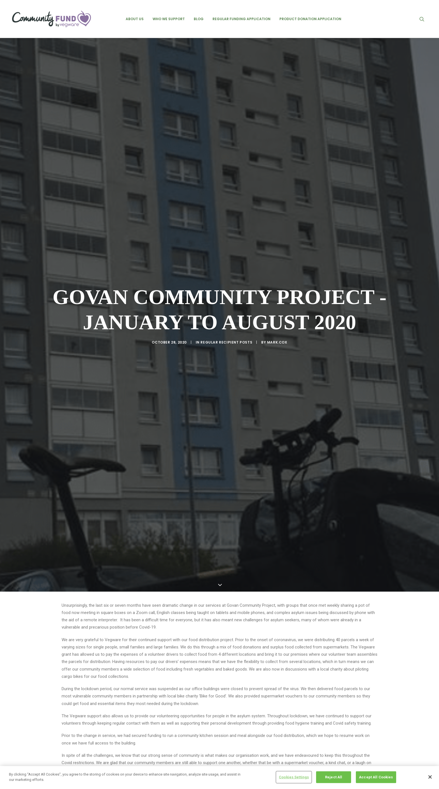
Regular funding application (241, 19)
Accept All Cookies (376, 777)
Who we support (169, 19)
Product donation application (310, 19)
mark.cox (277, 295)
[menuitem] (135, 19)
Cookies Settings (294, 777)
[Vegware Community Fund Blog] (52, 19)
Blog (199, 19)
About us (135, 19)
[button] (424, 19)
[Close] (430, 777)
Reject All (333, 777)
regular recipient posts (226, 295)
